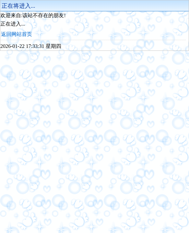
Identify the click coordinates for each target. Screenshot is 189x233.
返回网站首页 (16, 34)
